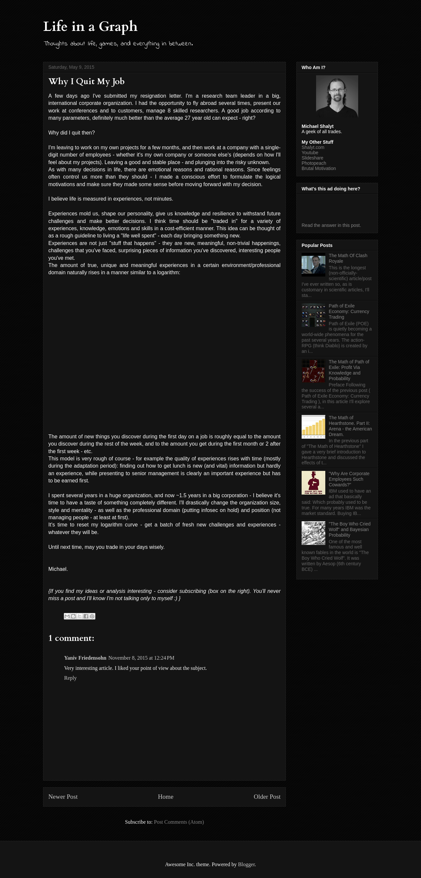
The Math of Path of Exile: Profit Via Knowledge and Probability (349, 370)
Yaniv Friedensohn (85, 658)
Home (165, 796)
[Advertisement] (340, 206)
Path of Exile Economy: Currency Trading (349, 311)
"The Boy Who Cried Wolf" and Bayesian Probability (350, 529)
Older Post (267, 796)
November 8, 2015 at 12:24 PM (141, 658)
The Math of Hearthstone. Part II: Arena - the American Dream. (350, 426)
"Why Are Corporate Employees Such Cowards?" (349, 479)
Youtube (310, 152)
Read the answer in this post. (331, 225)
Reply (70, 678)
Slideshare (312, 157)
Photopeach (314, 163)
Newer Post (63, 796)
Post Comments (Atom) (179, 822)
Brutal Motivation (319, 168)
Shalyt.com (313, 147)
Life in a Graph (90, 26)
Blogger (246, 864)
